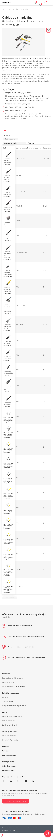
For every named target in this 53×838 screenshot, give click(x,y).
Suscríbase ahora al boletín (15, 801)
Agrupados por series (10, 143)
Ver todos (31, 143)
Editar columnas (10, 139)
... (10, 8)
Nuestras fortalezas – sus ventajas (13, 716)
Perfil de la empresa (8, 721)
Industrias (5, 697)
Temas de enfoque (8, 701)
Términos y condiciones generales (27, 828)
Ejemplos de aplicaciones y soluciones (14, 706)
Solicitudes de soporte (9, 736)
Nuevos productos (8, 682)
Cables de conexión (22, 9)
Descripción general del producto (12, 678)
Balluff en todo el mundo (9, 725)
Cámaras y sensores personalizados (13, 686)
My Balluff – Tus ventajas (10, 740)
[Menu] (50, 3)
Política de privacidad (8, 828)
